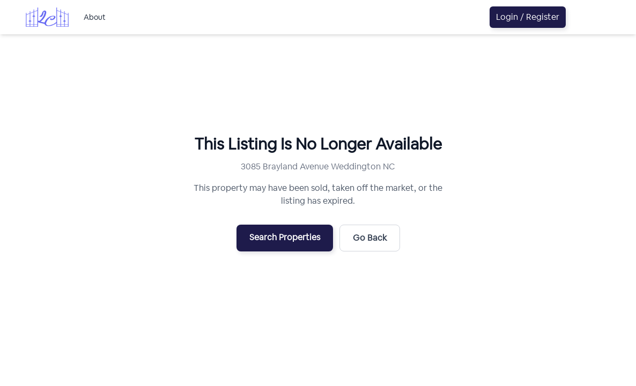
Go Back (370, 237)
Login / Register (527, 17)
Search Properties (284, 237)
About (95, 17)
